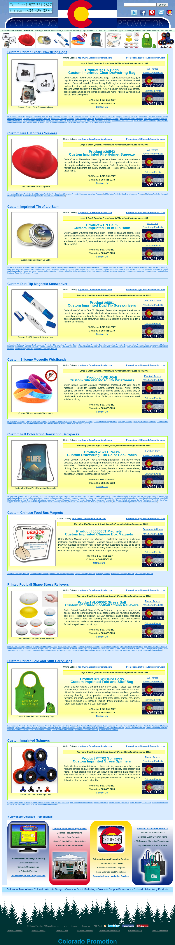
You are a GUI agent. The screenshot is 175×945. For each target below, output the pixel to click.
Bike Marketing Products (62, 345)
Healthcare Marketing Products (106, 119)
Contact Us (102, 107)
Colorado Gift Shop (135, 931)
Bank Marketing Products (40, 267)
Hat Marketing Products (112, 194)
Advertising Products (153, 79)
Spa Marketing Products (142, 271)
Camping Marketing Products (126, 117)
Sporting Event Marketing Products (34, 502)
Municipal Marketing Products (34, 120)
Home (65, 926)
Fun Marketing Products (110, 646)
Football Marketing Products (88, 646)
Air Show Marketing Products (36, 496)
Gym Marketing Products (85, 119)
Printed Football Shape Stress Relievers (38, 584)
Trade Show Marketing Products (79, 122)
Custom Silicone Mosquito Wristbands (36, 359)
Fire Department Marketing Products (65, 194)
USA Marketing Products (144, 574)
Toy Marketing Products (128, 650)
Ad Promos (152, 69)
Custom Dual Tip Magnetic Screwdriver (37, 284)
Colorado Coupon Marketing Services (111, 876)
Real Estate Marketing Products (113, 347)
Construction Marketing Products (85, 345)
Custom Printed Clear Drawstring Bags (37, 52)
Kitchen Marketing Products (72, 728)
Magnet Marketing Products (50, 347)
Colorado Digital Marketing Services (28, 875)
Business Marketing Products (88, 267)
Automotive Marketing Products (19, 345)
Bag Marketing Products (58, 117)
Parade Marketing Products (56, 120)
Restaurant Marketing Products (122, 574)
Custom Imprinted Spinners (28, 740)
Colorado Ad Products (160, 931)
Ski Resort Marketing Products (121, 271)
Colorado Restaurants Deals (109, 931)
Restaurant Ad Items (153, 529)
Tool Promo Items (152, 300)
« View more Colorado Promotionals (29, 816)
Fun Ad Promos (152, 601)
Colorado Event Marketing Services (69, 828)
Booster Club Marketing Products (102, 117)
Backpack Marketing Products (37, 117)
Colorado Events (153, 97)
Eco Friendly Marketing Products (89, 726)
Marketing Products (14, 120)
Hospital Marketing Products (148, 498)
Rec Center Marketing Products (99, 120)
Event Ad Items (152, 451)
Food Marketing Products (39, 574)
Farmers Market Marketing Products (36, 119)
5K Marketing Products (15, 117)
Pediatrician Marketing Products (104, 648)
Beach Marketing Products (78, 117)
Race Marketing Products (76, 120)
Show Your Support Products (145, 120)
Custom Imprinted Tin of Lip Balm (33, 207)
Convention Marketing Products (150, 117)
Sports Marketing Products (57, 502)
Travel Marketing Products (101, 122)
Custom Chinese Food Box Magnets (35, 513)
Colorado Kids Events (85, 931)
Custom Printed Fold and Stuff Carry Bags (39, 661)
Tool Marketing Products (24, 349)
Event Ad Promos (152, 376)
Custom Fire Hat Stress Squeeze (32, 133)
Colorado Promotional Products (152, 828)
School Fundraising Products (122, 120)
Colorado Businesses (14, 931)
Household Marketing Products (131, 119)
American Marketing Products (18, 267)
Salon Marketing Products (53, 271)
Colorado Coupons (38, 931)
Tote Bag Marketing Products (56, 122)
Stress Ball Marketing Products (83, 650)
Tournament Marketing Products (107, 650)
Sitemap (74, 926)
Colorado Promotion (35, 926)
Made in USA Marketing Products (131, 269)
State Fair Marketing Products (34, 122)
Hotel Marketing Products (84, 269)
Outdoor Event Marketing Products (98, 500)
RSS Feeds (98, 926)
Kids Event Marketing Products (155, 119)
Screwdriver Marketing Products (139, 347)
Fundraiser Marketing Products (62, 119)
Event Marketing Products (41, 194)
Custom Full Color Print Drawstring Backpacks (43, 434)
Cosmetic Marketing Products (136, 267)
